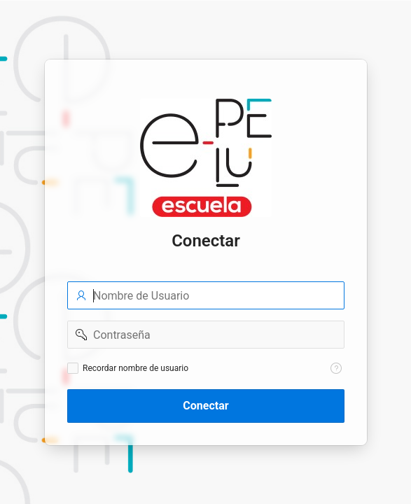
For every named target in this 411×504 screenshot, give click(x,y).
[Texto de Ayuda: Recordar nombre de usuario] (336, 368)
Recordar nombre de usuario (135, 368)
